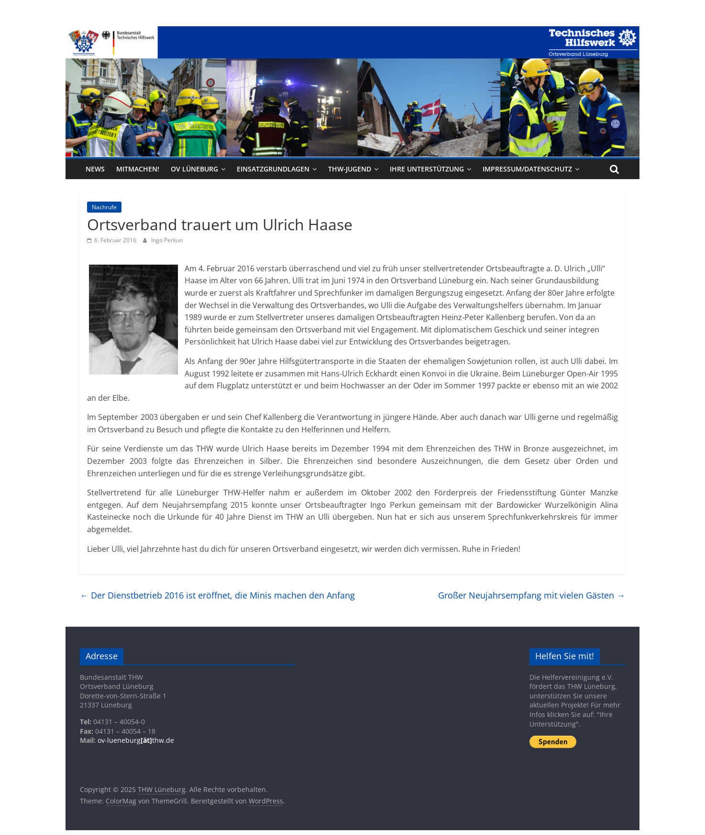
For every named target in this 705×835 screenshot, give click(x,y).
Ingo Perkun (167, 240)
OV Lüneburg (194, 168)
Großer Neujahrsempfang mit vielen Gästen (531, 595)
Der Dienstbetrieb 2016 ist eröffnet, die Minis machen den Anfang (217, 595)
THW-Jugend (349, 168)
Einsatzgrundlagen (273, 168)
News (95, 168)
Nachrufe (104, 207)
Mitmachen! (137, 168)
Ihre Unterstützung (427, 168)
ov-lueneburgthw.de (136, 740)
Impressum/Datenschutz (527, 168)
